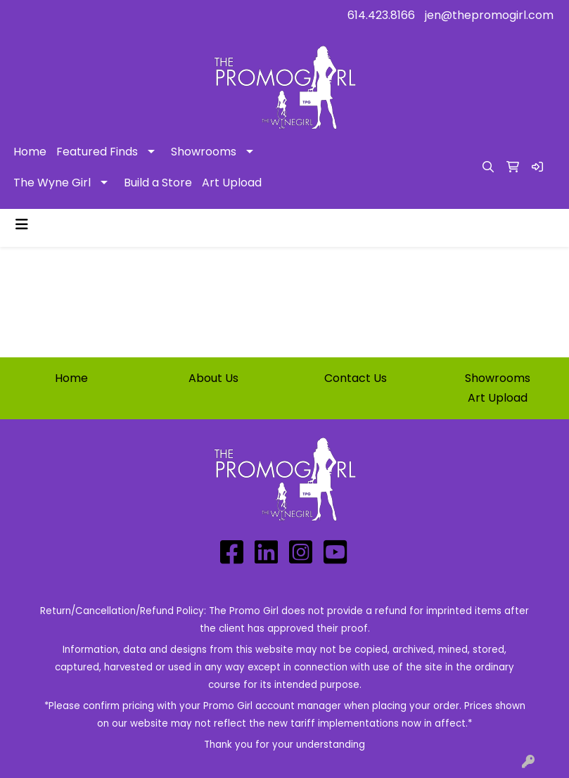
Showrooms (203, 152)
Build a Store (158, 182)
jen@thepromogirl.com (489, 15)
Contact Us (355, 378)
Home (29, 152)
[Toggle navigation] (22, 224)
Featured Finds (97, 152)
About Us (213, 378)
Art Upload (232, 182)
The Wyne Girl (52, 182)
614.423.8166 (381, 15)
